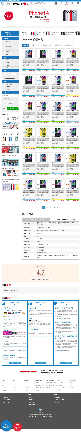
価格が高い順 (69, 45)
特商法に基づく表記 (59, 397)
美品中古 (8, 86)
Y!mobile (8, 49)
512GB (7, 65)
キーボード (72, 387)
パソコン (59, 380)
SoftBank (8, 46)
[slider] (5, 78)
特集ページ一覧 (6, 402)
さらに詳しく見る (15, 363)
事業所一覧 (31, 402)
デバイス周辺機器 (50, 380)
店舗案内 (31, 399)
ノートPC (61, 382)
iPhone (3, 380)
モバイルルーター (40, 385)
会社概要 (30, 397)
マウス (71, 385)
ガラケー (38, 382)
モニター (72, 382)
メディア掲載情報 (6, 399)
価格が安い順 (58, 45)
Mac (59, 390)
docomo (8, 41)
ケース (48, 387)
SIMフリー (8, 51)
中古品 (7, 89)
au (6, 44)
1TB (7, 67)
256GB (7, 62)
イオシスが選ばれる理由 (34, 404)
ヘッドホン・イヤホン (52, 385)
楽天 (7, 54)
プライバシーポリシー (60, 399)
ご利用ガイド (5, 397)
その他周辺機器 (72, 380)
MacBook (61, 385)
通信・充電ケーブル (51, 382)
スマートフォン (16, 380)
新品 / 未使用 (9, 84)
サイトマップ (58, 402)
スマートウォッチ (40, 387)
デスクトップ (61, 387)
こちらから (41, 314)
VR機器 (37, 390)
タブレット (26, 380)
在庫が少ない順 (46, 45)
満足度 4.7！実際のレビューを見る (40, 279)
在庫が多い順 (35, 45)
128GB (7, 60)
